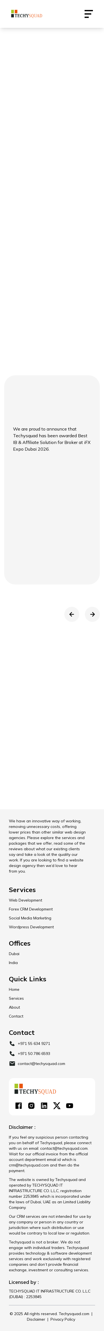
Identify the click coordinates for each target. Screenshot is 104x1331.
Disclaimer (36, 1319)
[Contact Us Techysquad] (89, 14)
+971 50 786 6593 (34, 1053)
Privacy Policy (62, 1319)
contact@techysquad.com (41, 1063)
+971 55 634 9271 (34, 1043)
